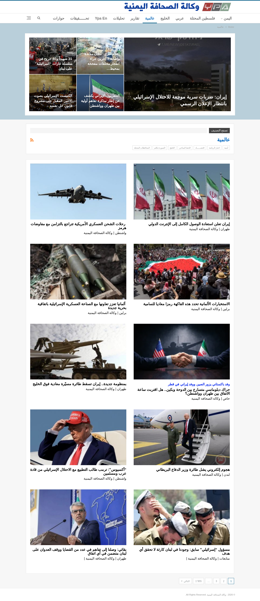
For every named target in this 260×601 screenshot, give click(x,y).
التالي (185, 581)
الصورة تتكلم (159, 147)
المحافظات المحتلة (142, 147)
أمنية (226, 147)
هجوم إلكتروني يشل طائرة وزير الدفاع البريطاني (193, 470)
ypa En (101, 18)
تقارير (134, 18)
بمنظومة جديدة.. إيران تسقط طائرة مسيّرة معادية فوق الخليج (79, 384)
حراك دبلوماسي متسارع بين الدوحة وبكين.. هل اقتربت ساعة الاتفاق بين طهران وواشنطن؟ (183, 392)
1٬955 (198, 581)
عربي (180, 18)
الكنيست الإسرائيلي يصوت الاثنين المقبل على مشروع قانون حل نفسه (53, 101)
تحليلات (118, 18)
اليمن (228, 18)
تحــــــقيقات (79, 18)
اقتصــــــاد (199, 147)
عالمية (149, 18)
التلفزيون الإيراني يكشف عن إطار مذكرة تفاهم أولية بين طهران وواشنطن (100, 101)
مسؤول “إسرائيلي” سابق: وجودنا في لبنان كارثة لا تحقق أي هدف (184, 552)
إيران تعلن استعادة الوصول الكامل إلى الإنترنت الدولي (189, 224)
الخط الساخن (185, 147)
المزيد (59, 18)
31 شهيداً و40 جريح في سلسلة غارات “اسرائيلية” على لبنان (53, 64)
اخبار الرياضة (214, 147)
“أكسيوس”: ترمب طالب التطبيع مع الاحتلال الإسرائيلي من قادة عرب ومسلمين (78, 472)
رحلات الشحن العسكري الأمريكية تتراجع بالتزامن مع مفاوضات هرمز (78, 226)
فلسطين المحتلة (202, 18)
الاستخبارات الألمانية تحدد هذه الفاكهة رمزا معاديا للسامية (186, 304)
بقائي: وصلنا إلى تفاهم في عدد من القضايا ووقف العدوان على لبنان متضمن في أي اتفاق (79, 552)
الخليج (165, 18)
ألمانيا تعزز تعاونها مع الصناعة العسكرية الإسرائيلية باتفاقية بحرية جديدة (82, 306)
